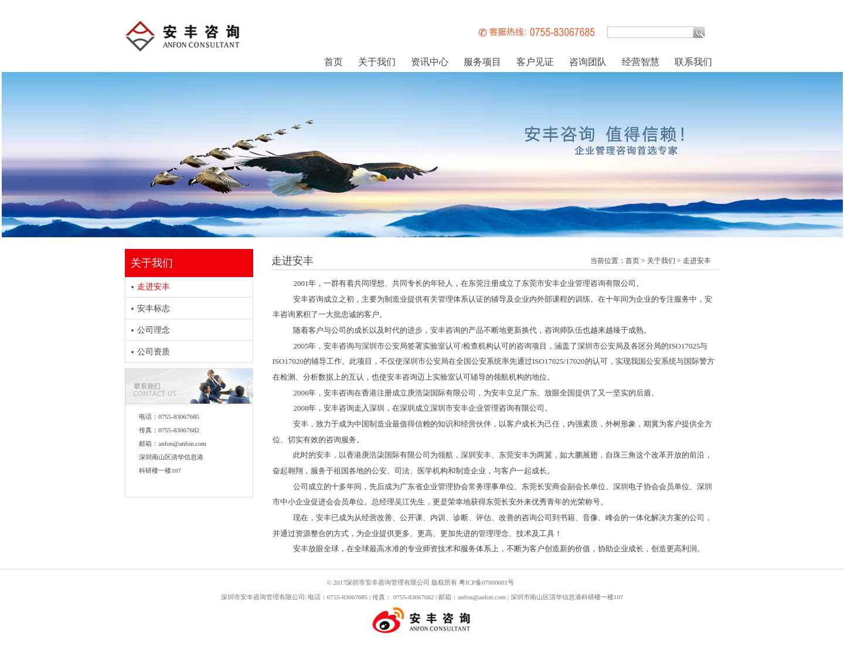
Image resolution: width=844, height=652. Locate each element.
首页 (333, 62)
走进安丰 (153, 286)
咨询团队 (588, 62)
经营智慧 (640, 62)
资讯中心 (429, 62)
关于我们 (377, 62)
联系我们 (693, 62)
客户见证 (535, 62)
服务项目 (482, 62)
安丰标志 (153, 308)
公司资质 (153, 351)
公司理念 (153, 330)
